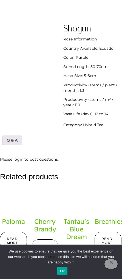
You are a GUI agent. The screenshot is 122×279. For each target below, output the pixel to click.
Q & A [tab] (12, 140)
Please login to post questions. (29, 159)
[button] (90, 11)
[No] (111, 264)
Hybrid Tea (93, 124)
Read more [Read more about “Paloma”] (12, 241)
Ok (62, 271)
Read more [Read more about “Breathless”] (107, 241)
